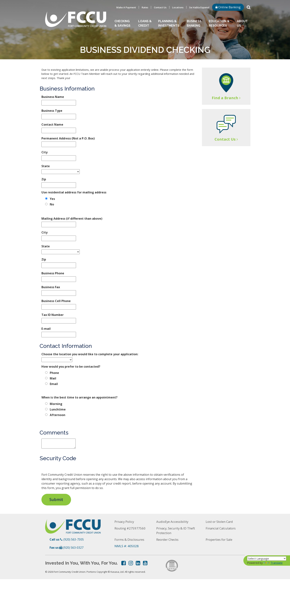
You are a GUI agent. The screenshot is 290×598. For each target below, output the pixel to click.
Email (54, 384)
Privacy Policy (124, 521)
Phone (54, 373)
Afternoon (57, 415)
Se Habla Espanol (199, 7)
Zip (43, 179)
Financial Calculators (221, 528)
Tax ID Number (52, 315)
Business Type (51, 111)
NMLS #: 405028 (126, 546)
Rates (145, 7)
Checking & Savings (122, 23)
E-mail (46, 329)
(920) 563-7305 (73, 539)
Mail (53, 378)
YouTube (145, 563)
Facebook (123, 563)
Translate (273, 563)
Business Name (52, 97)
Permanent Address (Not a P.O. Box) (68, 138)
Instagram (131, 563)
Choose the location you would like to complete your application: (89, 354)
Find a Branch (225, 97)
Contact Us (160, 7)
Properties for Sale (219, 539)
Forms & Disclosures (129, 539)
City (44, 152)
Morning (56, 404)
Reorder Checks (167, 539)
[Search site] (248, 7)
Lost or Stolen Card (219, 521)
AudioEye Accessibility (172, 521)
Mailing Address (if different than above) (71, 219)
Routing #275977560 (130, 528)
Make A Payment (126, 7)
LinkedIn (138, 563)
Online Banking (228, 7)
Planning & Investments (168, 23)
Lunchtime (58, 409)
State (45, 166)
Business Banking (194, 23)
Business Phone (52, 273)
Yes (52, 199)
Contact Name (52, 124)
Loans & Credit (145, 23)
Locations (177, 7)
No (52, 204)
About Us (242, 23)
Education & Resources (219, 23)
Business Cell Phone (56, 301)
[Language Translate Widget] (266, 558)
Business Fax (50, 287)
